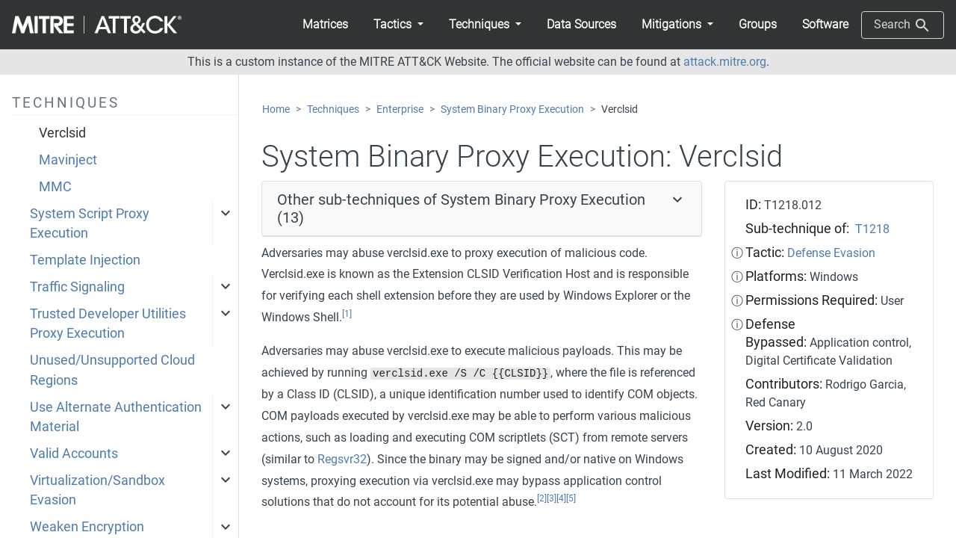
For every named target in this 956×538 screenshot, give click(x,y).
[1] (347, 314)
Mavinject (68, 159)
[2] (542, 498)
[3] (551, 498)
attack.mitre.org (724, 62)
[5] (571, 498)
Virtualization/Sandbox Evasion (97, 490)
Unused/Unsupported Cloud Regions (112, 370)
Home (276, 109)
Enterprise (399, 109)
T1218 (872, 229)
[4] (561, 498)
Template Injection (85, 260)
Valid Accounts (74, 453)
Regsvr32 (342, 459)
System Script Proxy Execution (89, 223)
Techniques (333, 109)
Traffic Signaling (77, 286)
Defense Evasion (831, 253)
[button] (398, 24)
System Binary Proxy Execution (512, 109)
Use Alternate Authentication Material (116, 417)
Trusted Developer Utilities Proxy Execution (108, 323)
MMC (55, 186)
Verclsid (62, 133)
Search (902, 25)
